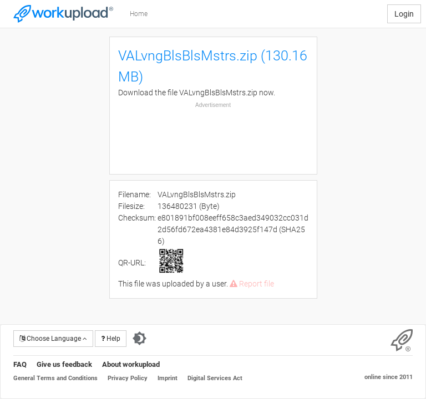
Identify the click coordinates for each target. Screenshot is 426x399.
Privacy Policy (128, 378)
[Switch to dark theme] (139, 338)
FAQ (20, 364)
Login (404, 13)
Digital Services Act (214, 378)
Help (110, 338)
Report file (252, 283)
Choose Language (53, 338)
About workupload (131, 364)
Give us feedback (64, 364)
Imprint (168, 378)
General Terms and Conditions (55, 378)
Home (139, 14)
